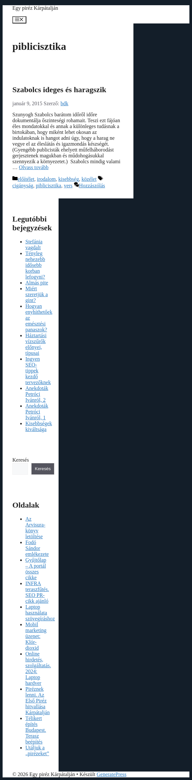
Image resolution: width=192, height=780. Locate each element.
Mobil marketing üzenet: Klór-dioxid (36, 636)
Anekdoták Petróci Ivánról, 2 (36, 394)
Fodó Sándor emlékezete (37, 548)
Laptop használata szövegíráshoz (40, 612)
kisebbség (68, 179)
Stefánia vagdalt (33, 244)
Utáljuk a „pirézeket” (37, 750)
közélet (88, 179)
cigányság (22, 185)
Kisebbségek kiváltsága (38, 426)
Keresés (20, 460)
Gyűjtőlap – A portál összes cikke (35, 568)
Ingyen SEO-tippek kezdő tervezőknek (38, 370)
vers (68, 185)
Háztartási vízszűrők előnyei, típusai (36, 344)
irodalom (46, 179)
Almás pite (36, 282)
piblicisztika (48, 185)
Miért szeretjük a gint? (36, 294)
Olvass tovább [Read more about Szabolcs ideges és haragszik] (33, 167)
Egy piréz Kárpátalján (35, 8)
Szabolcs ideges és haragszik (59, 89)
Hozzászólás (92, 185)
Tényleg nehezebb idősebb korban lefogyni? (35, 265)
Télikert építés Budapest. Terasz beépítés (35, 729)
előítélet (26, 179)
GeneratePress (112, 774)
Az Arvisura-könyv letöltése (35, 527)
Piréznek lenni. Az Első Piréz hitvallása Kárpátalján (37, 700)
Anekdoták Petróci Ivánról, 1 (36, 411)
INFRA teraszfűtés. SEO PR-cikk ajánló (37, 592)
